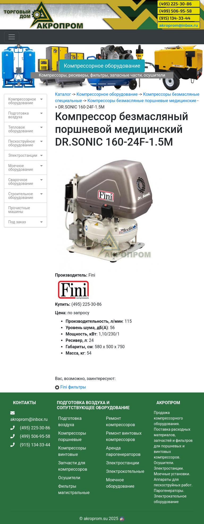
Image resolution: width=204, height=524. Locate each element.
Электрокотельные (125, 471)
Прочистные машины (19, 210)
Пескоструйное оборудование (21, 143)
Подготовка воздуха (18, 115)
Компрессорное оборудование (102, 66)
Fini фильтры (73, 387)
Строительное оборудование (20, 196)
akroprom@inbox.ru (178, 25)
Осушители (69, 477)
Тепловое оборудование (20, 129)
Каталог (63, 94)
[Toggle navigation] (11, 37)
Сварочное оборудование (20, 182)
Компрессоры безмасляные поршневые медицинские (141, 100)
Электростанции (22, 155)
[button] (15, 67)
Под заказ (17, 222)
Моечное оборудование (20, 168)
